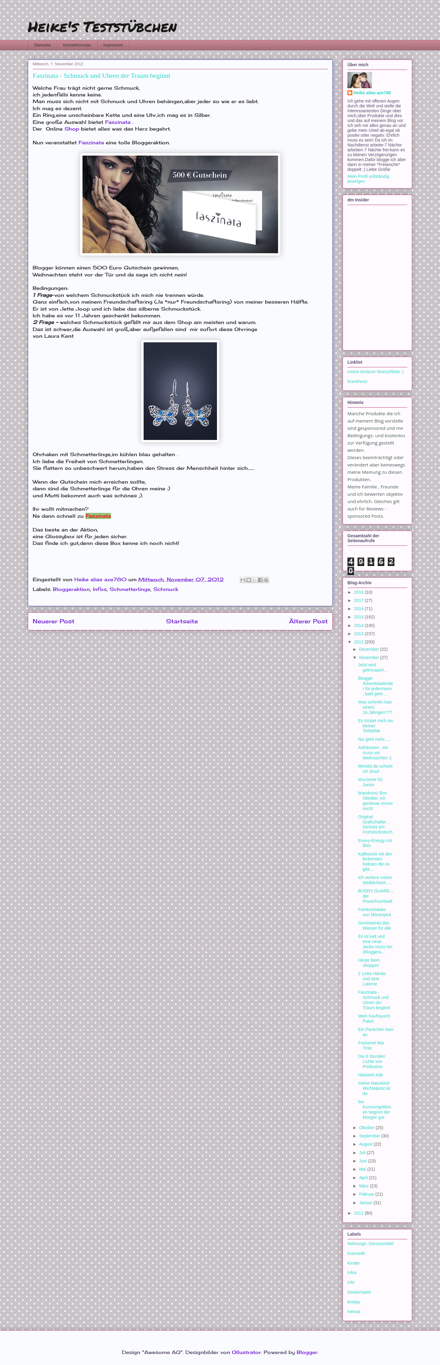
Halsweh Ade (370, 1074)
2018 (359, 592)
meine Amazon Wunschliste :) (375, 371)
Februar (367, 1194)
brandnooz (357, 381)
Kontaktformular (77, 45)
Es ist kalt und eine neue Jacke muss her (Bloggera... (375, 944)
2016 (359, 608)
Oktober (367, 1127)
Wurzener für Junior (370, 782)
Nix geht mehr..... (374, 739)
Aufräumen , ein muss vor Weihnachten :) (374, 752)
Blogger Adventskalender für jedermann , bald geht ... (375, 686)
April (364, 1177)
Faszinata (117, 122)
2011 (359, 1213)
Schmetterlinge (130, 589)
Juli (363, 1152)
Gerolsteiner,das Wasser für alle (374, 925)
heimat (353, 1311)
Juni (363, 1160)
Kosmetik (356, 1253)
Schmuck (165, 589)
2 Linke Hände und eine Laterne (372, 978)
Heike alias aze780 (372, 92)
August (366, 1144)
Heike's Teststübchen (102, 26)
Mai (363, 1169)
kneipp (353, 1301)
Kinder (353, 1263)
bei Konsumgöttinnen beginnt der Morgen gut (374, 1109)
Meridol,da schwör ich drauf (375, 769)
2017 (359, 600)
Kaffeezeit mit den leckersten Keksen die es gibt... (375, 862)
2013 (359, 633)
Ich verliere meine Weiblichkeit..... (375, 880)
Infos (100, 589)
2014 (359, 625)
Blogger (307, 1352)
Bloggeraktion (71, 589)
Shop (71, 129)
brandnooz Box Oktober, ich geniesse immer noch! (375, 801)
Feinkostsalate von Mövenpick (374, 912)
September (370, 1135)
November (369, 657)
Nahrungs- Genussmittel (370, 1243)
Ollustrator (246, 1352)
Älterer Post (308, 621)
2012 (359, 641)
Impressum (113, 45)
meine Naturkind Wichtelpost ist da (374, 1088)
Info (350, 1282)
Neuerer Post (54, 621)
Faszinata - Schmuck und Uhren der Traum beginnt (374, 1000)
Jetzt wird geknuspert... (372, 667)
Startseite (42, 45)
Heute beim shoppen (369, 963)
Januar (366, 1202)
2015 (359, 616)
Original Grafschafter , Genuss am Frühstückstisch (375, 824)
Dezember (369, 649)
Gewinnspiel (359, 1292)
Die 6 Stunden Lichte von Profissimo (371, 1061)
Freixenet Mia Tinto (371, 1045)
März (364, 1185)
